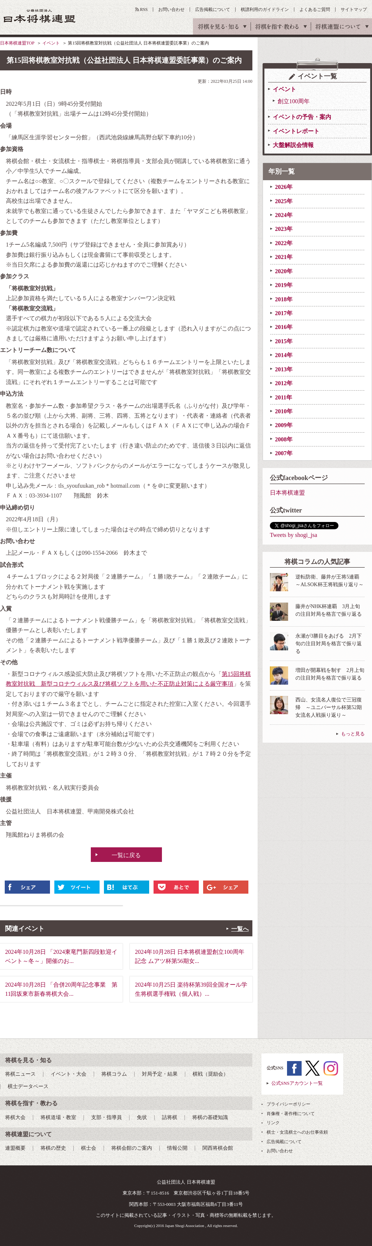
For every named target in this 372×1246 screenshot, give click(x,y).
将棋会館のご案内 (131, 1148)
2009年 (283, 425)
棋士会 (88, 1148)
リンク (273, 1122)
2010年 (283, 411)
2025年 (283, 201)
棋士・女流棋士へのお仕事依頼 (297, 1132)
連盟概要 (15, 1148)
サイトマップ (354, 9)
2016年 (283, 327)
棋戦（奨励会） (210, 1074)
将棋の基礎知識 (210, 1117)
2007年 (283, 453)
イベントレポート (296, 131)
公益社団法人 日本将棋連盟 (40, 15)
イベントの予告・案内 (302, 117)
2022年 (283, 243)
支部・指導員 (106, 1117)
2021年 (283, 257)
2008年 (283, 439)
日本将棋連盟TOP (17, 43)
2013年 (283, 369)
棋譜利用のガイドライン (265, 9)
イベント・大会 (68, 1074)
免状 (142, 1117)
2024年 (283, 215)
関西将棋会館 (217, 1148)
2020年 (283, 271)
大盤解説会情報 (293, 145)
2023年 (283, 229)
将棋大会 (15, 1117)
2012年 (283, 383)
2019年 (283, 285)
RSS (144, 9)
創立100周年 (294, 101)
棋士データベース (28, 1086)
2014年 (283, 355)
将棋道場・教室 (58, 1117)
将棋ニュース (20, 1074)
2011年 (283, 397)
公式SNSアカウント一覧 (297, 1083)
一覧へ (240, 929)
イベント (51, 43)
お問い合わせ (171, 9)
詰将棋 (169, 1117)
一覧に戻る (126, 855)
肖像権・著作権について (291, 1113)
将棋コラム (114, 1074)
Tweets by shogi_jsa (293, 535)
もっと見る (353, 733)
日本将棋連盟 (287, 493)
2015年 (283, 341)
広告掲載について (212, 9)
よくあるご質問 (314, 9)
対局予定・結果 (160, 1074)
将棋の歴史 (53, 1148)
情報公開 (177, 1148)
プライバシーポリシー (288, 1104)
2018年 (283, 299)
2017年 (283, 313)
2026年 (283, 187)
